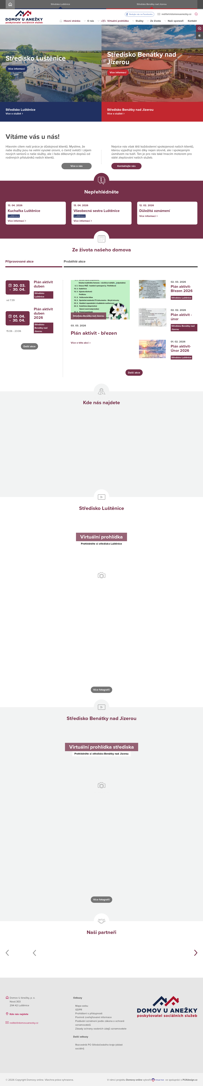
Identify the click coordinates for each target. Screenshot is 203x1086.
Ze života (155, 20)
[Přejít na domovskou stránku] (24, 17)
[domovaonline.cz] (134, 1079)
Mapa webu (81, 1005)
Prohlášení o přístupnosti (88, 1012)
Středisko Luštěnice (60, 4)
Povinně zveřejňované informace (93, 1016)
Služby (139, 20)
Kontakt (192, 20)
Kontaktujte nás (126, 166)
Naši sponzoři (176, 20)
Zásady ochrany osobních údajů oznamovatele (100, 1027)
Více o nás (76, 166)
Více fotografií (101, 689)
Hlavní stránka (72, 20)
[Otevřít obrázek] (35, 610)
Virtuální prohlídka (118, 20)
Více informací (19, 68)
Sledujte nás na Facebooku (141, 14)
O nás (90, 20)
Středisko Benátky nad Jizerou (152, 4)
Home (10, 4)
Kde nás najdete (19, 1013)
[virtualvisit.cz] (157, 1079)
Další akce (29, 347)
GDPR (78, 1008)
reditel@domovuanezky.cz (176, 14)
